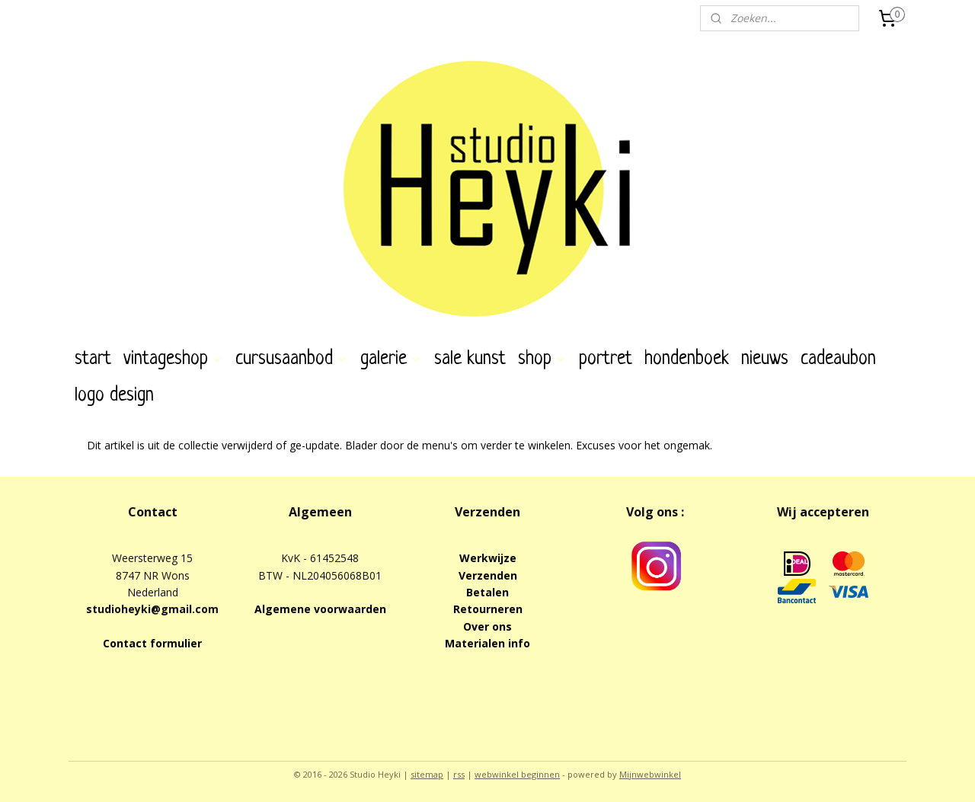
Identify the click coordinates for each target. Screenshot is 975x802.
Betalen (487, 592)
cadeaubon (838, 359)
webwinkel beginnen (517, 774)
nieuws (764, 359)
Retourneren (488, 609)
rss (459, 774)
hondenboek (686, 359)
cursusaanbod (291, 359)
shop (542, 359)
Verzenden (488, 575)
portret (605, 359)
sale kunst (470, 359)
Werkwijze (487, 558)
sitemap (427, 774)
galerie (391, 359)
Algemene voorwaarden (320, 609)
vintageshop (173, 359)
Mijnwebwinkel (650, 774)
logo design (114, 395)
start (93, 359)
